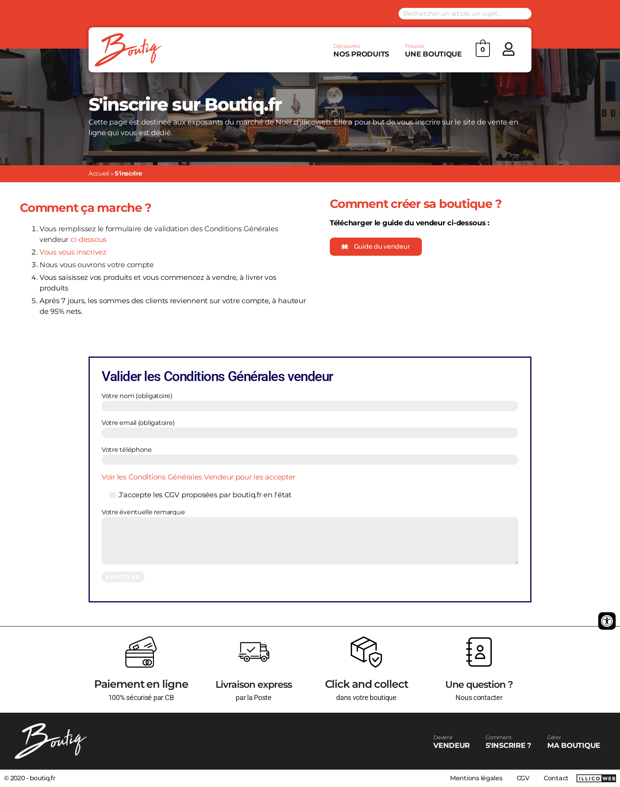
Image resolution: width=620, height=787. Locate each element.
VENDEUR (451, 742)
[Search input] (465, 13)
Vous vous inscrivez (73, 252)
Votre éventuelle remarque (310, 536)
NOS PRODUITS (361, 51)
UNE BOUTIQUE (433, 51)
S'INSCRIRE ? (508, 742)
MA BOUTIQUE (573, 742)
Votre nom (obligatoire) (310, 401)
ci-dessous (88, 239)
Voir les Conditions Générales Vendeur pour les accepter (198, 477)
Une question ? (478, 684)
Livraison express (253, 684)
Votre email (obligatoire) (310, 428)
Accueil (99, 173)
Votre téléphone (310, 455)
